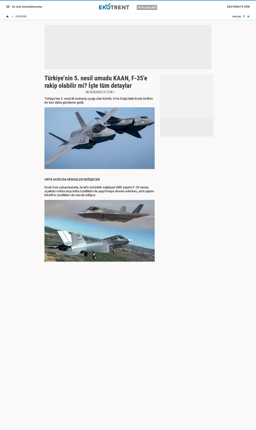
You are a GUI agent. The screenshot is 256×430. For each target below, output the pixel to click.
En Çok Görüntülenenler (27, 6)
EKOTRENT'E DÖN (238, 6)
